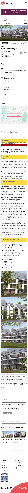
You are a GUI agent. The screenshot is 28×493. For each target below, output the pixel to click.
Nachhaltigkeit (5, 468)
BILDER (5, 43)
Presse (2, 463)
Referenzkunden (5, 470)
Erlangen (8, 23)
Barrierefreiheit (5, 467)
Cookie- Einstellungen (18, 468)
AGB (16, 463)
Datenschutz (18, 465)
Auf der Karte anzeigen (14, 115)
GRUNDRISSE (13, 43)
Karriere (3, 465)
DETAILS (22, 43)
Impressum (4, 421)
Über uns (3, 462)
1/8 (24, 38)
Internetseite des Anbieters (14, 421)
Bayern (2, 23)
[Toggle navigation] (25, 3)
